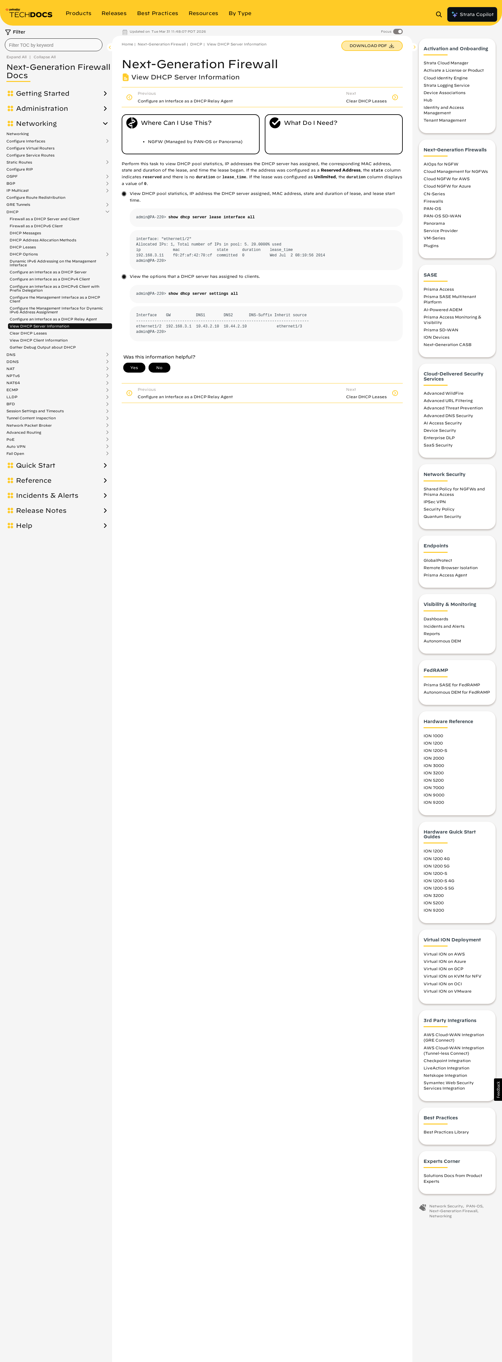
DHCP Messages (25, 233)
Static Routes (19, 162)
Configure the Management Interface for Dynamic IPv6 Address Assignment (56, 310)
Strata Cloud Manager (446, 62)
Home (127, 44)
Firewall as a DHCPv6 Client (36, 226)
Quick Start (35, 465)
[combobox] (53, 44)
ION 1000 (433, 735)
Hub (428, 100)
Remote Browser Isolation (451, 567)
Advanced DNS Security (448, 415)
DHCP (12, 212)
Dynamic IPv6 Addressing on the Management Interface (53, 263)
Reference (34, 480)
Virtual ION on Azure (445, 961)
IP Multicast (17, 190)
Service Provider (441, 230)
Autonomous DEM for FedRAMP (457, 692)
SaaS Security (438, 445)
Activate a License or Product (454, 70)
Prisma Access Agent (445, 575)
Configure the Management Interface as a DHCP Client (55, 299)
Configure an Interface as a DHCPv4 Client (50, 279)
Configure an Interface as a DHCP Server (48, 272)
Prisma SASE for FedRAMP (452, 684)
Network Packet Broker (29, 425)
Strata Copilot (472, 14)
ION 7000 (434, 787)
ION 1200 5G (436, 866)
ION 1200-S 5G (439, 888)
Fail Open (15, 453)
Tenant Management (445, 120)
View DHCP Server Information (39, 326)
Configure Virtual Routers (30, 148)
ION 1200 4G (437, 858)
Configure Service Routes (30, 155)
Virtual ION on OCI (443, 983)
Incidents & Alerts (47, 495)
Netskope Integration (445, 1075)
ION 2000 (434, 758)
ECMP (12, 390)
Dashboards (436, 619)
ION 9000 (434, 795)
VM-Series (434, 238)
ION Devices (436, 337)
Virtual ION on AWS (444, 954)
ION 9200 (434, 802)
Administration (42, 108)
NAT (10, 369)
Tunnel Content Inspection (31, 418)
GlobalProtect (438, 560)
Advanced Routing (23, 432)
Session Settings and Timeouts (35, 411)
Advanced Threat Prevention (453, 408)
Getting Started (42, 93)
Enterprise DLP (439, 437)
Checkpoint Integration (447, 1060)
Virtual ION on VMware (448, 991)
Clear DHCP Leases (28, 333)
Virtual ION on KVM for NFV (453, 976)
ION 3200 (434, 772)
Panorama (434, 223)
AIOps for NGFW (441, 164)
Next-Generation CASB (448, 344)
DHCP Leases (23, 247)
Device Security (440, 430)
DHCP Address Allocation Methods (43, 240)
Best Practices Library (446, 1132)
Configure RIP (19, 169)
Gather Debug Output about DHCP (43, 347)
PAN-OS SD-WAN (442, 216)
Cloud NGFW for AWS (447, 178)
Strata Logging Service (447, 85)
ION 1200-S (435, 750)
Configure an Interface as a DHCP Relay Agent (53, 319)
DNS (10, 355)
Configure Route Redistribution (35, 197)
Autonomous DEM (442, 641)
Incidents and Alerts (444, 626)
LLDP (12, 397)
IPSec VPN (435, 501)
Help (24, 525)
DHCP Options (24, 254)
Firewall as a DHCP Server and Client (44, 219)
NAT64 (13, 383)
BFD (10, 404)
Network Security (446, 1206)
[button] (498, 1089)
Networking (36, 123)
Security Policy (439, 509)
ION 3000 (434, 765)
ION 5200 (434, 780)
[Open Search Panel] (441, 14)
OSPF (12, 176)
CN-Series (434, 193)
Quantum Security (442, 516)
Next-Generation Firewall (162, 44)
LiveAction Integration (446, 1068)
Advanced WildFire (444, 393)
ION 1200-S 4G (439, 880)
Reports (432, 633)
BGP (10, 183)
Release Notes (41, 510)
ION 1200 (433, 743)
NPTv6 (13, 376)
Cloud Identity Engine (446, 78)
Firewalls (433, 201)
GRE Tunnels (18, 204)
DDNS (12, 362)
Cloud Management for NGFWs (456, 171)
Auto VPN (16, 446)
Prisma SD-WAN (441, 329)
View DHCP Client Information (39, 340)
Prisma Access (439, 289)
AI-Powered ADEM (443, 309)
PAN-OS (432, 208)
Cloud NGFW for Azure (447, 186)
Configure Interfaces (25, 141)
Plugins (431, 245)
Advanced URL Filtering (448, 400)
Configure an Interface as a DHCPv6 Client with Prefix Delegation (54, 288)
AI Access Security (443, 423)
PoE (10, 439)
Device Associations (445, 92)
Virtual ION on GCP (443, 968)
